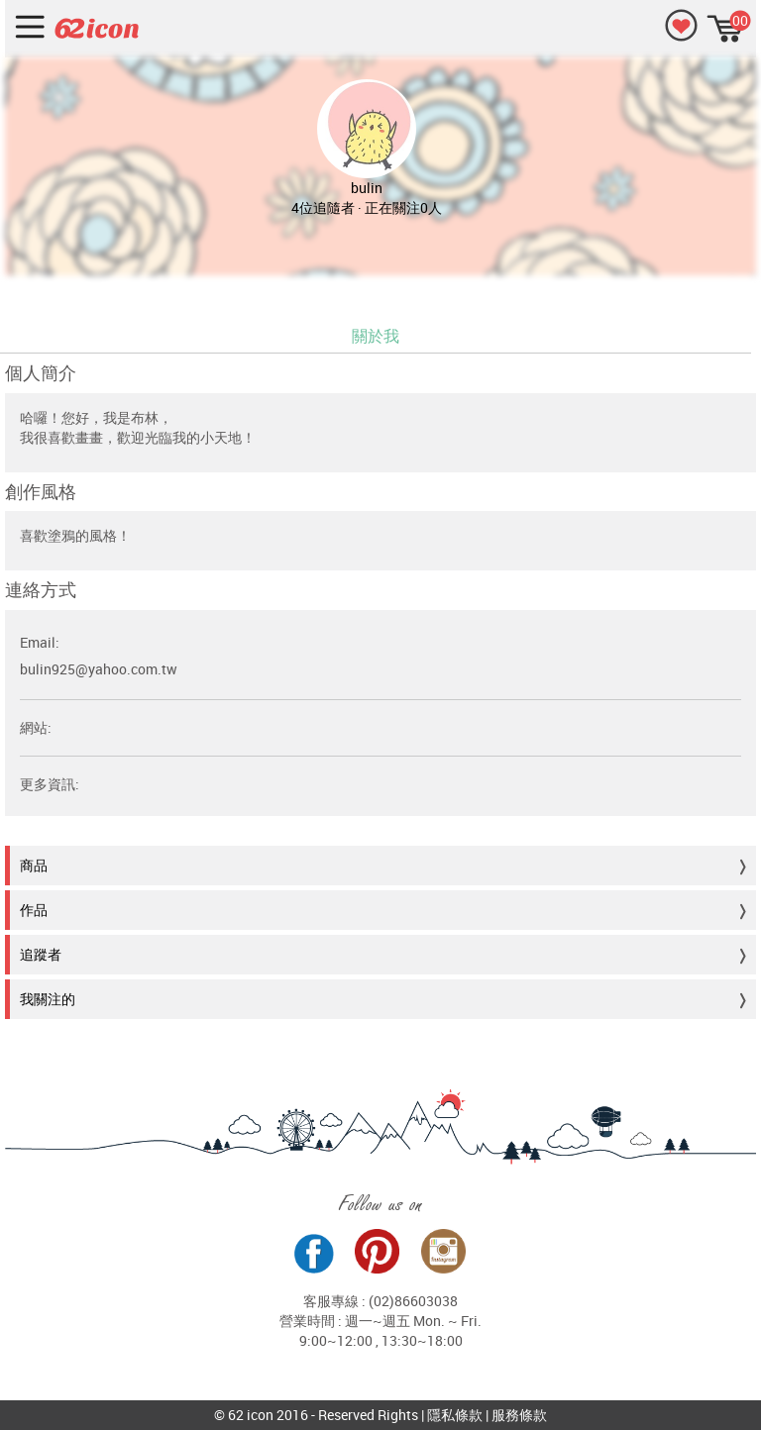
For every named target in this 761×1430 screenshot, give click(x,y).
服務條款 (519, 1414)
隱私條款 (455, 1414)
